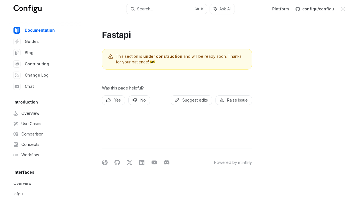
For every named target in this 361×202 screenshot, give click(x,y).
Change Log (31, 75)
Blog (23, 52)
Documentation (34, 30)
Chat (23, 86)
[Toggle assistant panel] (222, 9)
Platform (280, 8)
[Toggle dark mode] (343, 8)
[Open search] (166, 9)
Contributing (31, 64)
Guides (26, 41)
